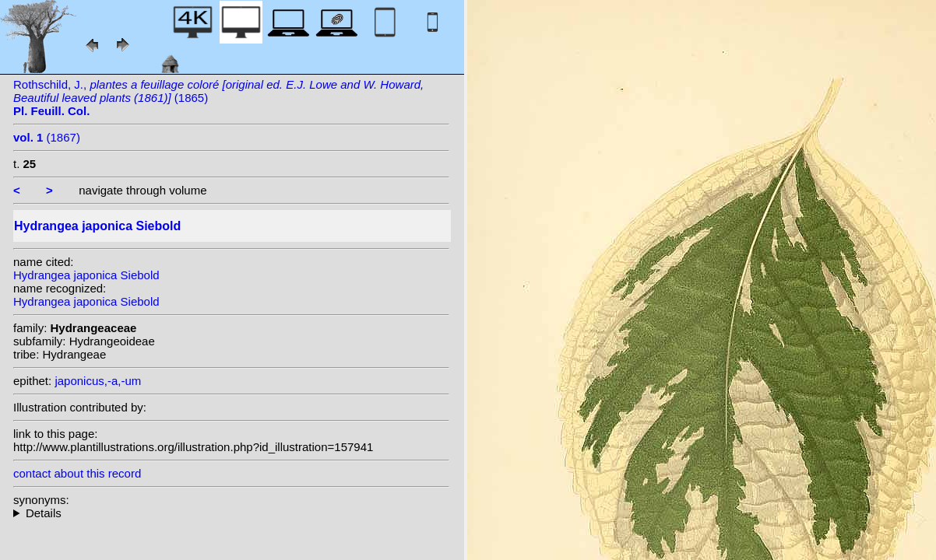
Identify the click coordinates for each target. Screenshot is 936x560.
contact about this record (77, 473)
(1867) (46, 137)
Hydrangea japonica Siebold (86, 275)
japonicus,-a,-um (98, 380)
